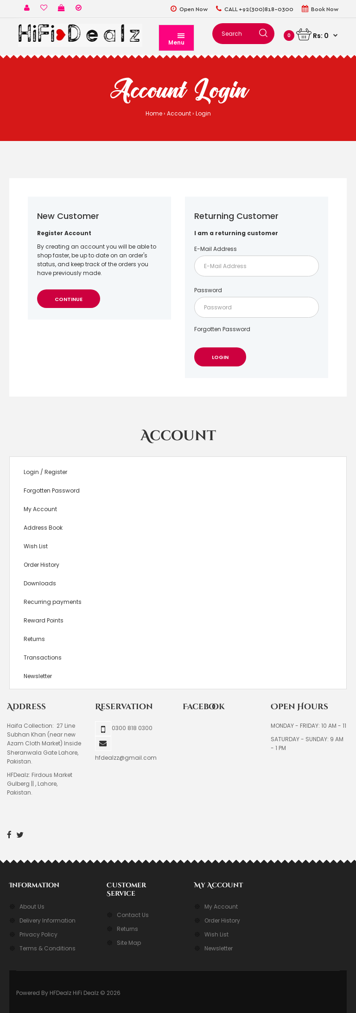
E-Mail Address (215, 249)
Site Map (129, 943)
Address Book (43, 528)
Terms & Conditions (47, 948)
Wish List (36, 546)
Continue (69, 299)
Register (55, 472)
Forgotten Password (222, 329)
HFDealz (60, 993)
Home (154, 113)
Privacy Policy (38, 934)
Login (203, 113)
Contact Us (133, 915)
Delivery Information (47, 920)
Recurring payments (53, 602)
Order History (41, 565)
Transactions (43, 657)
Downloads (40, 583)
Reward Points (44, 620)
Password (208, 290)
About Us (31, 906)
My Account (40, 509)
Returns (34, 639)
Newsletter (38, 676)
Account (179, 113)
